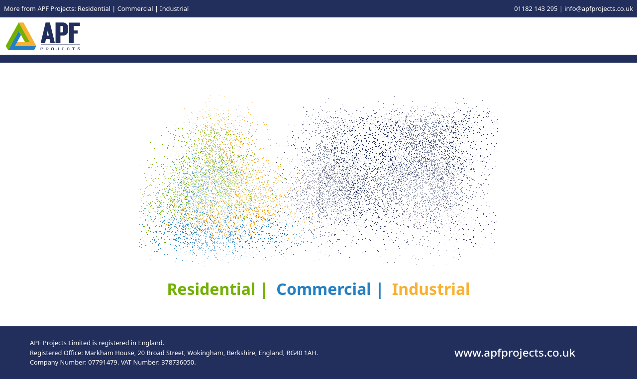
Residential (94, 8)
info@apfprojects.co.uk (598, 8)
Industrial (174, 8)
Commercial (135, 8)
